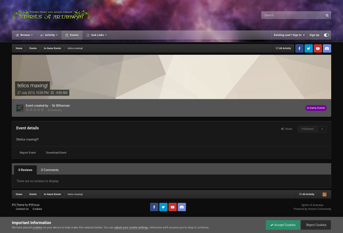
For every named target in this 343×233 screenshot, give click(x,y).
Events (74, 35)
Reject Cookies (315, 225)
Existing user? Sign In (289, 35)
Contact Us (22, 209)
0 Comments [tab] (50, 170)
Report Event (28, 152)
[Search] (282, 15)
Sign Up (314, 35)
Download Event (56, 152)
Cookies (37, 209)
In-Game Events (316, 108)
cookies (37, 227)
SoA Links (97, 35)
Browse (25, 35)
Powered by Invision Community (312, 209)
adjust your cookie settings (131, 227)
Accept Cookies (283, 225)
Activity (50, 35)
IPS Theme (18, 204)
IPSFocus (33, 204)
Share (286, 128)
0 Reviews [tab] (25, 170)
